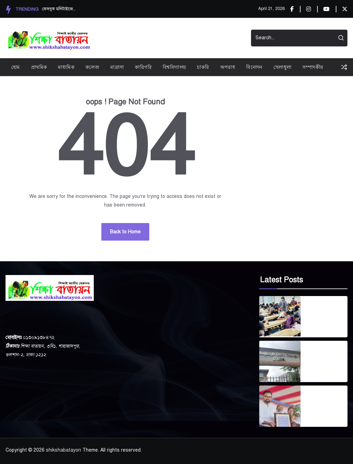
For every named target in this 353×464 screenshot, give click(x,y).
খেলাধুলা (282, 67)
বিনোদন (254, 67)
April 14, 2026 (321, 326)
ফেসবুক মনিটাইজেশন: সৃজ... (59, 9)
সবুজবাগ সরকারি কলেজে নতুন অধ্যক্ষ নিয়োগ (326, 357)
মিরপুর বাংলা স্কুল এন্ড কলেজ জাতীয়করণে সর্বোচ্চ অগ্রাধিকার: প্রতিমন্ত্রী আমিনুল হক (326, 402)
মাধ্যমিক (66, 67)
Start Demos (197, 38)
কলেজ (92, 67)
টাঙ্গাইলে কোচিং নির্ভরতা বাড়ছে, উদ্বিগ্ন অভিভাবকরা (324, 312)
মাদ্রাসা (117, 67)
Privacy (138, 38)
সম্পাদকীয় (312, 67)
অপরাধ (227, 67)
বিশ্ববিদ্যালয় (174, 67)
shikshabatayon (63, 450)
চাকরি (203, 67)
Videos (164, 38)
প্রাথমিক (39, 67)
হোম (15, 67)
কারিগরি (143, 67)
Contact (231, 38)
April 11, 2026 (321, 416)
